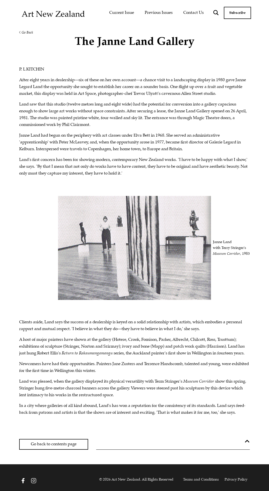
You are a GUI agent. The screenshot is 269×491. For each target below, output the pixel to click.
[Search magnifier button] (216, 12)
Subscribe (237, 13)
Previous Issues (159, 12)
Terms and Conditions (201, 480)
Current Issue (121, 12)
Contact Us (193, 12)
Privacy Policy (236, 480)
